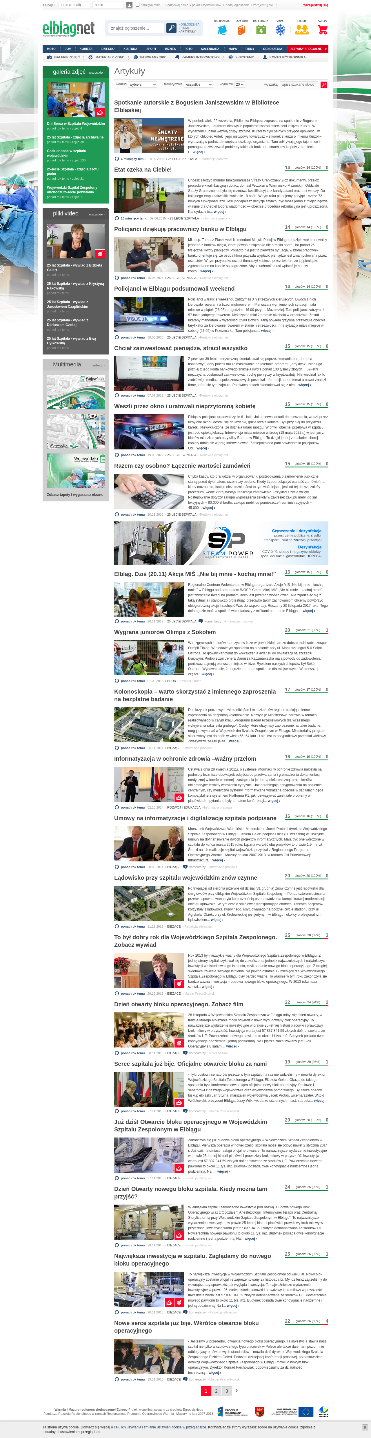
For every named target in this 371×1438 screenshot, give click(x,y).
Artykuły (129, 71)
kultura (130, 49)
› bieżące (173, 748)
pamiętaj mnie (148, 5)
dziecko (107, 49)
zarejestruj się (262, 5)
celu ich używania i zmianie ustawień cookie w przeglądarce (160, 1427)
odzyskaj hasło (177, 5)
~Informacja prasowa (213, 159)
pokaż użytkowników (205, 5)
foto (189, 49)
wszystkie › (97, 72)
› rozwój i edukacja (183, 807)
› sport (171, 681)
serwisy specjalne (306, 49)
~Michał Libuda (190, 681)
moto (51, 49)
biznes (170, 49)
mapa (233, 49)
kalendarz (210, 49)
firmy (249, 49)
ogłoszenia (272, 49)
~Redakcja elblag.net (213, 278)
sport (151, 49)
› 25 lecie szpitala (181, 159)
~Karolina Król (218, 1053)
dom (68, 49)
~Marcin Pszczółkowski (199, 993)
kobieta (86, 49)
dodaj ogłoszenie (236, 5)
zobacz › (98, 365)
